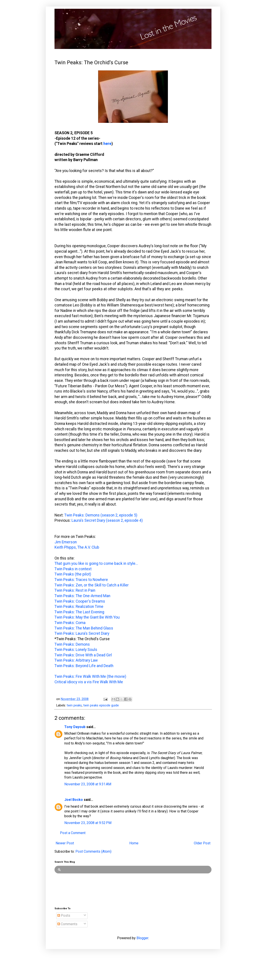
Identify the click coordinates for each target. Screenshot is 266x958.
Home (133, 843)
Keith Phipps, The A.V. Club (77, 547)
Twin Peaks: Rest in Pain (75, 590)
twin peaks (74, 705)
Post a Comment (72, 833)
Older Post (202, 843)
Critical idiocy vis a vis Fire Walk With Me (89, 682)
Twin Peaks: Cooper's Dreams (80, 601)
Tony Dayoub (74, 727)
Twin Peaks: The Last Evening (79, 612)
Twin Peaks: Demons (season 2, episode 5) (100, 515)
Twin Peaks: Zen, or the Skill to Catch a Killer (92, 585)
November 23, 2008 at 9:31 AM (87, 784)
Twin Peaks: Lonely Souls (76, 649)
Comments (67, 924)
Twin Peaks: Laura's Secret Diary (82, 633)
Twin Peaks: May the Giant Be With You (87, 617)
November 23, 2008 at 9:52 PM (87, 823)
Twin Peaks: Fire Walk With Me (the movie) (90, 676)
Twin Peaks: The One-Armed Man (82, 596)
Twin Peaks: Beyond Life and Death (84, 666)
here (107, 143)
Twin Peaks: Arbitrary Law (76, 660)
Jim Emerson (66, 542)
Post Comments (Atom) (93, 851)
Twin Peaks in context (73, 569)
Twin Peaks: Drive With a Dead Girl (83, 655)
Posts (63, 915)
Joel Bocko (73, 800)
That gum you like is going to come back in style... (96, 563)
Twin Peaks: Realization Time (79, 606)
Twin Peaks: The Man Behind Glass (84, 628)
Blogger (142, 938)
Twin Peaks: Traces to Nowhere (81, 579)
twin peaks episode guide (101, 705)
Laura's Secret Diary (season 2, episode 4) (107, 520)
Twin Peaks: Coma (70, 623)
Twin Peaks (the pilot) (73, 574)
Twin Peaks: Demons (72, 644)
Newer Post (65, 843)
